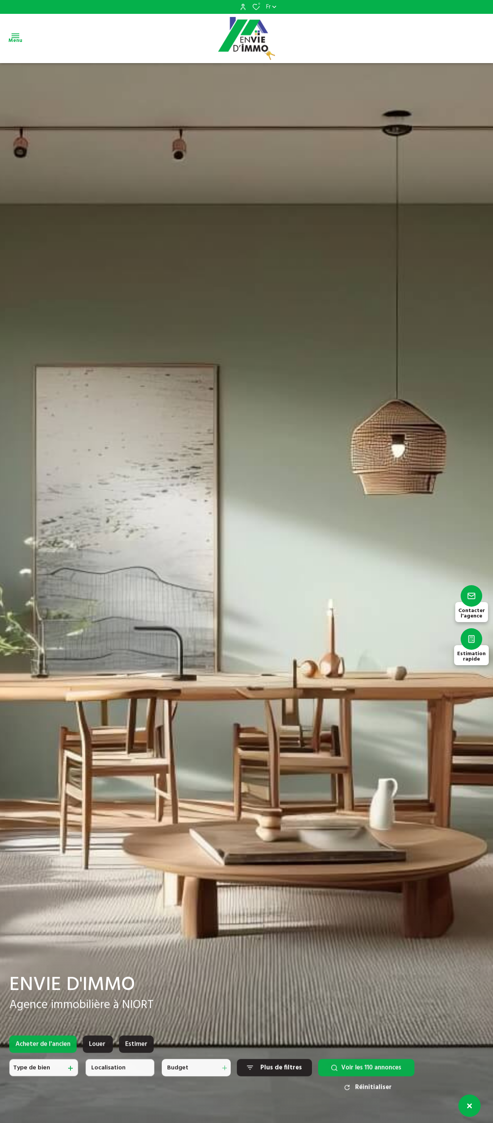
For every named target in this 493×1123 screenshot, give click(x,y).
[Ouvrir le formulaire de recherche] (274, 1073)
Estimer (136, 1050)
